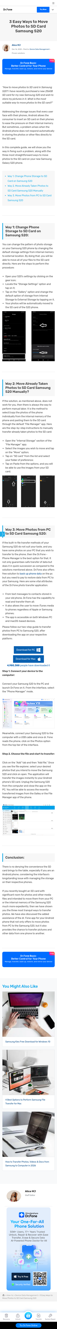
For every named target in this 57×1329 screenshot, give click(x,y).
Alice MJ (16, 45)
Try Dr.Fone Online (29, 1325)
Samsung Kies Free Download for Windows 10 (27, 1041)
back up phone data (31, 573)
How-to (10, 1295)
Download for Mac (26, 658)
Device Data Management (39, 49)
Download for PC (25, 649)
